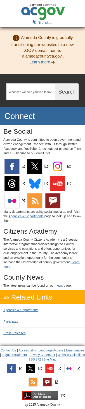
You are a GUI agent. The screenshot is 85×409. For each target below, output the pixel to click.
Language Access (51, 350)
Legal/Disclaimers (14, 355)
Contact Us (8, 350)
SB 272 (36, 359)
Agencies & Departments (26, 216)
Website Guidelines (71, 355)
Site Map (50, 359)
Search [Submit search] (67, 92)
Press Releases (14, 333)
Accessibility (27, 350)
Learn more (39, 62)
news (59, 285)
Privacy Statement (42, 355)
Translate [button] (42, 22)
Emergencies (75, 350)
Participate (10, 321)
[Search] (30, 91)
